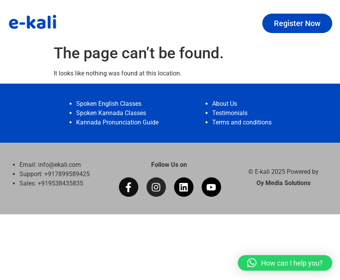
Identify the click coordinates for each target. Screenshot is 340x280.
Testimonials (230, 113)
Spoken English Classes (108, 103)
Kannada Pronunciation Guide (117, 122)
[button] (285, 263)
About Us (224, 103)
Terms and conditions (242, 122)
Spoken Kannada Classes (111, 113)
